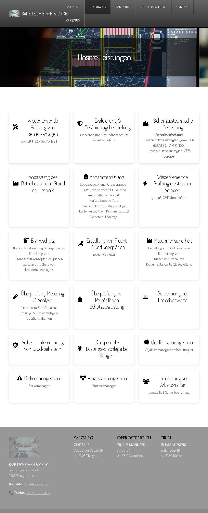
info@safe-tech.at (37, 484)
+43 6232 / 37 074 (38, 493)
